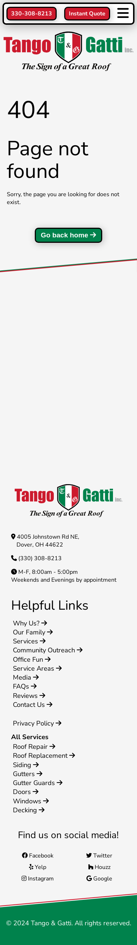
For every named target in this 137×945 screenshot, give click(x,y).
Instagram (38, 879)
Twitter (99, 856)
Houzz (99, 867)
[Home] (68, 52)
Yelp (37, 867)
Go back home (68, 235)
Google (99, 879)
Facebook (37, 856)
